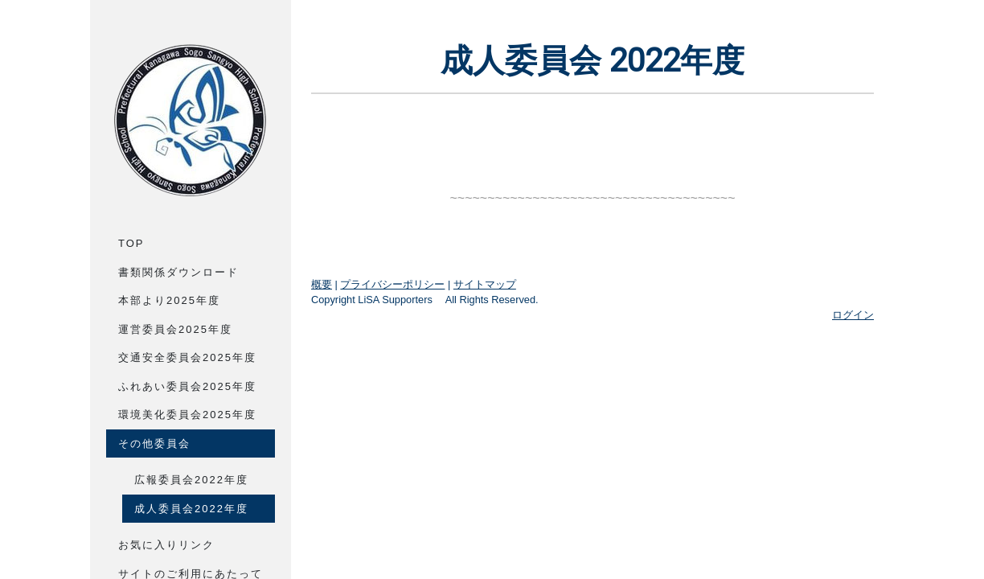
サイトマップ (484, 284)
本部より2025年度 (169, 300)
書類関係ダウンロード (178, 272)
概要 (321, 284)
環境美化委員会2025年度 (187, 415)
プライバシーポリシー (392, 284)
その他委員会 (154, 443)
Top (131, 243)
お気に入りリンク (166, 545)
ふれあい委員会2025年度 (187, 386)
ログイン (853, 315)
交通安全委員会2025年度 (187, 357)
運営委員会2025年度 (175, 329)
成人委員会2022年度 (191, 509)
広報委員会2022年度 (191, 480)
